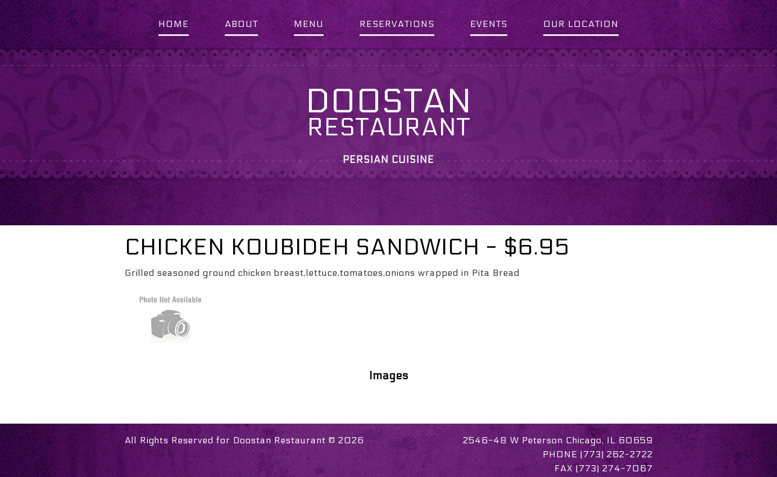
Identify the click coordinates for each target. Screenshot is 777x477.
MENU (309, 24)
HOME (173, 24)
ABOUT (241, 24)
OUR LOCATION (581, 24)
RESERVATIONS (397, 24)
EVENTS (488, 24)
